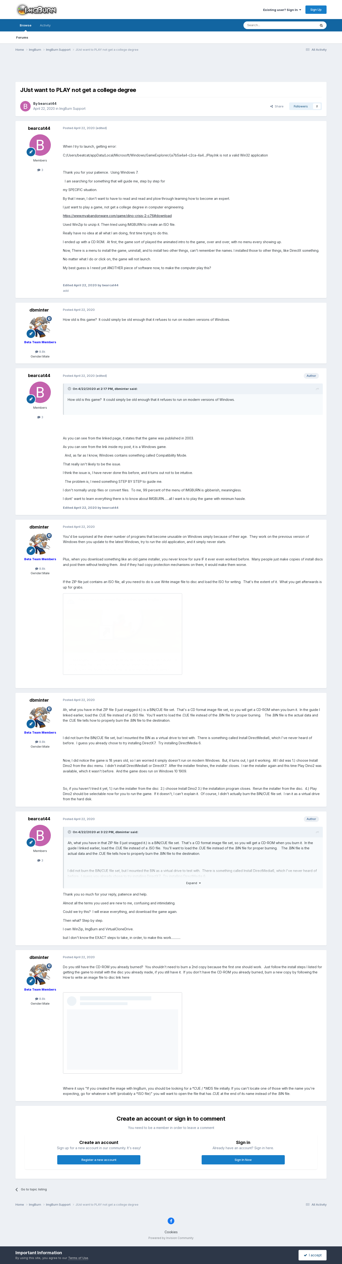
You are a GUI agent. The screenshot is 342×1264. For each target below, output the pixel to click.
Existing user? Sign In (282, 10)
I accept (313, 1255)
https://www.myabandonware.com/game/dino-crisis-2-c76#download (117, 216)
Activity (45, 25)
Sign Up (316, 9)
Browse (25, 27)
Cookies (171, 1232)
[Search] (267, 25)
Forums (22, 37)
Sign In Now (243, 1160)
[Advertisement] (171, 70)
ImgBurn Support (72, 108)
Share (277, 106)
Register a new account (98, 1160)
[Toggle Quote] (70, 389)
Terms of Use (78, 1258)
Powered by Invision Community (171, 1238)
